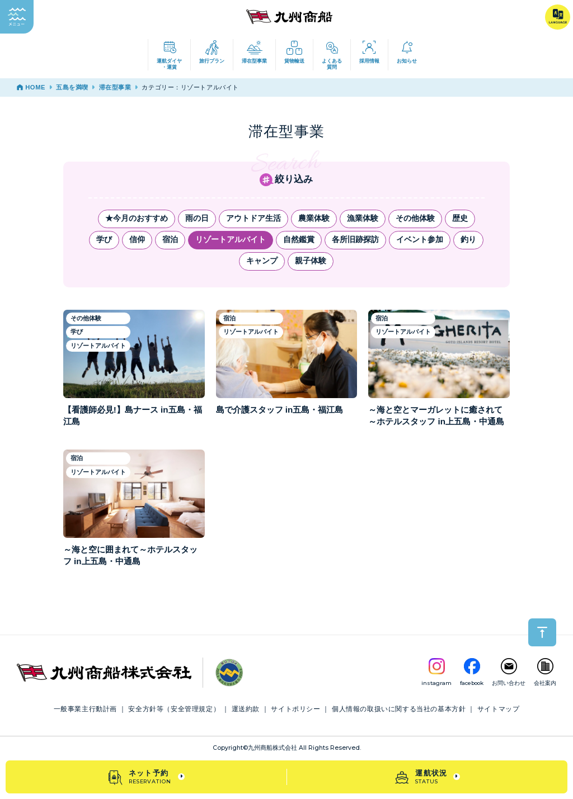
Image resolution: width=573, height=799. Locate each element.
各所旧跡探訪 (355, 239)
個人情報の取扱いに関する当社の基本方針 (399, 709)
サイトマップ (498, 709)
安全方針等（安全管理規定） (174, 709)
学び (104, 239)
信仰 (137, 239)
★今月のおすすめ (136, 218)
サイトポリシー (295, 709)
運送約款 (246, 709)
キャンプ (262, 261)
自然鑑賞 (298, 239)
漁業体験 (362, 218)
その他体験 (415, 218)
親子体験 (310, 261)
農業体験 (314, 218)
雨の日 (197, 218)
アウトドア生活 (253, 218)
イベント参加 (419, 239)
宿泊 (170, 239)
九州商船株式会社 (272, 747)
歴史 (460, 218)
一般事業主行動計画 (85, 709)
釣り (468, 239)
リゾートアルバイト (230, 239)
